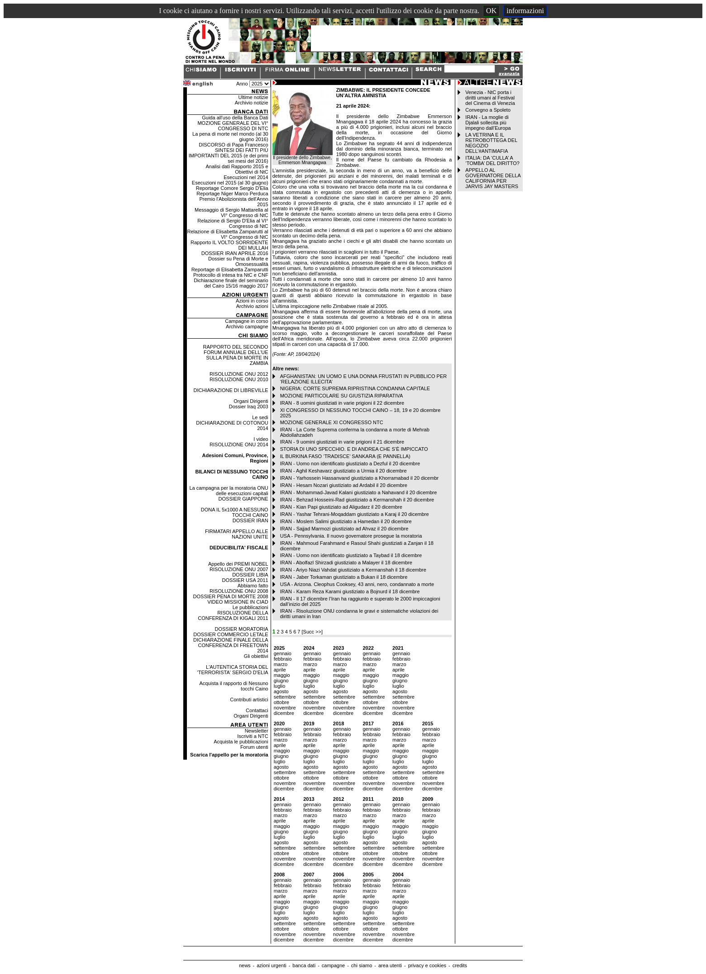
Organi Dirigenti (251, 401)
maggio (282, 675)
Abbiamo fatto (253, 585)
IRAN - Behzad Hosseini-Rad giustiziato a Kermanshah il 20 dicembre (357, 499)
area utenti (390, 965)
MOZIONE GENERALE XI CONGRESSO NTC (331, 422)
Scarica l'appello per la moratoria (229, 754)
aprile (280, 669)
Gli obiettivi (256, 656)
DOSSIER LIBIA (250, 574)
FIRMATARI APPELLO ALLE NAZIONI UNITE (236, 534)
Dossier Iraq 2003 (248, 406)
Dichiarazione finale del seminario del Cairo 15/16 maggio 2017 (231, 283)
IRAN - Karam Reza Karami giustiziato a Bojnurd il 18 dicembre (350, 591)
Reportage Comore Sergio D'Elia (232, 188)
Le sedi (260, 417)
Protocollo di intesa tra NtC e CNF (230, 275)
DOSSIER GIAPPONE (243, 498)
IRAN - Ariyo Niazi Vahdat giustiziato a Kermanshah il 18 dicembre (353, 569)
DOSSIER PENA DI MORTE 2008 (230, 596)
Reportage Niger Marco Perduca (232, 193)
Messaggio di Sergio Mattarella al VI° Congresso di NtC (231, 212)
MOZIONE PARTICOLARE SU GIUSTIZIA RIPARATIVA (341, 395)
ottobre (281, 702)
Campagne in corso (246, 321)
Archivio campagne (247, 326)
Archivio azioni (252, 306)
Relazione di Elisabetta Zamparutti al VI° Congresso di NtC (227, 234)
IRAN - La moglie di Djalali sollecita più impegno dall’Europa (487, 122)
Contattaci (257, 710)
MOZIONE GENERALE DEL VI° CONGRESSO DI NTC (232, 125)
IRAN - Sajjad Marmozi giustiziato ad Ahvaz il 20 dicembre (344, 528)
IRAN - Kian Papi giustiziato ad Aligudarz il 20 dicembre (341, 507)
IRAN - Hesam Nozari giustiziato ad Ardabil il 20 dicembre (343, 485)
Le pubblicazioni (250, 607)
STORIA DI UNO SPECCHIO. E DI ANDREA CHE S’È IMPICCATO (354, 449)
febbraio (283, 659)
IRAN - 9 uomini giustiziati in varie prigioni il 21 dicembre (342, 441)
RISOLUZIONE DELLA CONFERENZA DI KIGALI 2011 (233, 615)
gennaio (282, 653)
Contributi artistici (249, 699)
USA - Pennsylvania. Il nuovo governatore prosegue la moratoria (351, 536)
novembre (285, 707)
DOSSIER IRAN (250, 520)
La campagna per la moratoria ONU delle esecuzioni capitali (228, 490)
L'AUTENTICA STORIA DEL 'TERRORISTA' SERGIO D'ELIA (232, 669)
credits (460, 965)
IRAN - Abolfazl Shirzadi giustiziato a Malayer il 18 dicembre (346, 562)
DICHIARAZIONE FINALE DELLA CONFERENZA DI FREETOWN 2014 (230, 645)
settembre (285, 697)
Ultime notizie (253, 97)
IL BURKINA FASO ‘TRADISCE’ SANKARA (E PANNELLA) (345, 456)
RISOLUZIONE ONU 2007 (239, 569)
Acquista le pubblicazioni (241, 741)
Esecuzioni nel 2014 (246, 177)
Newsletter (256, 730)
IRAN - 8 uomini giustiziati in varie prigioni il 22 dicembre (342, 403)
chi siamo (361, 965)
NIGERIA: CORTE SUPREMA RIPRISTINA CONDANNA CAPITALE (355, 388)
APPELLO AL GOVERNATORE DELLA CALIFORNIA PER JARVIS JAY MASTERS (492, 178)
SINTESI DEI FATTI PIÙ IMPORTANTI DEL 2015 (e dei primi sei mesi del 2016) (228, 155)
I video (260, 439)
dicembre (284, 713)
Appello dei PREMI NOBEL (238, 564)
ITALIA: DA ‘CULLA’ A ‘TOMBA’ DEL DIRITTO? (492, 160)
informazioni (525, 10)
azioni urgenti (271, 965)
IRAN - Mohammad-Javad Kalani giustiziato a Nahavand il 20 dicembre (358, 492)
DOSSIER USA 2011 (245, 580)
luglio (280, 686)
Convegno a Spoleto (487, 110)
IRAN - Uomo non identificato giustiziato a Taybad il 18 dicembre (351, 555)
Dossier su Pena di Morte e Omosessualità (238, 261)
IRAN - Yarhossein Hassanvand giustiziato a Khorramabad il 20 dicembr (359, 478)
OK (491, 10)
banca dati (303, 965)
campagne (333, 965)
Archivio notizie (251, 102)
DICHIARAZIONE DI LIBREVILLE (231, 390)
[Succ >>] (312, 631)
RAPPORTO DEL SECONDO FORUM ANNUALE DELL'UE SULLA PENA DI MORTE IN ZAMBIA (235, 355)
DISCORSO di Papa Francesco (233, 144)
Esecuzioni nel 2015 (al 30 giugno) (230, 182)
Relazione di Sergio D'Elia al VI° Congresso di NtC (232, 223)
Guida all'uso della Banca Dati (235, 117)
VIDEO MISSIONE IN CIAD (237, 602)
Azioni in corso (252, 300)
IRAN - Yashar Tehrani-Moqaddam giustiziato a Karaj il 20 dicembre (354, 514)
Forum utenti (254, 747)
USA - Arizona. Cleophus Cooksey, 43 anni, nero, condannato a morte (357, 584)
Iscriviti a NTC (252, 736)
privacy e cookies (427, 965)
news (245, 965)
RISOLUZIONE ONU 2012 (239, 374)
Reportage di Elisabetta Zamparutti (229, 269)
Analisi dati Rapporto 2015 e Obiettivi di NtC (236, 169)
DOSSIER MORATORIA (241, 629)
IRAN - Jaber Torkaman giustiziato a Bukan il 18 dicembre (344, 577)
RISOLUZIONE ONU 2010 (239, 379)
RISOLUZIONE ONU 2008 (239, 591)
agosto (281, 691)
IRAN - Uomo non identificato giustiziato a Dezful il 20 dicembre (350, 463)
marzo (281, 664)
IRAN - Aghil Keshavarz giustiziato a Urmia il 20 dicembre (343, 470)
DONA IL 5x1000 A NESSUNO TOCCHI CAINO (234, 512)
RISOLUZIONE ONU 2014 (239, 444)
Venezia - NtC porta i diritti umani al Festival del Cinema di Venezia (490, 98)
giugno (281, 680)
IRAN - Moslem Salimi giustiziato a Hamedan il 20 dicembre (346, 521)
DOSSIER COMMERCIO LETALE (230, 634)
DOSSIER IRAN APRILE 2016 (234, 253)
